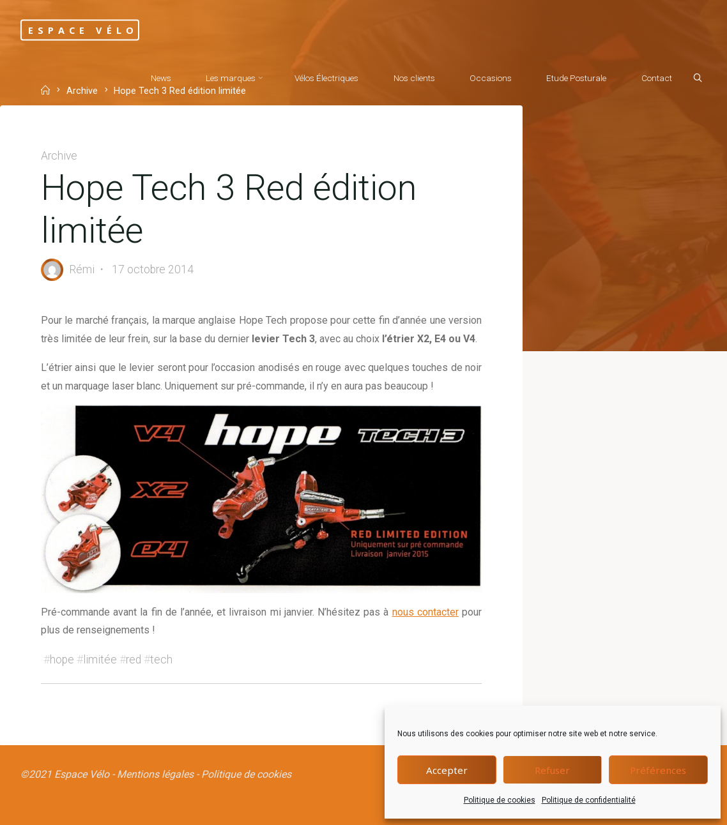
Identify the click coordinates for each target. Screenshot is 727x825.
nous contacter (425, 612)
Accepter (447, 770)
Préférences (658, 770)
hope (62, 659)
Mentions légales (155, 774)
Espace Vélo (83, 30)
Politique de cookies (499, 800)
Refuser (552, 770)
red (133, 659)
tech (161, 659)
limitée (100, 659)
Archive (59, 155)
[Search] (697, 78)
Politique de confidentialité (589, 800)
